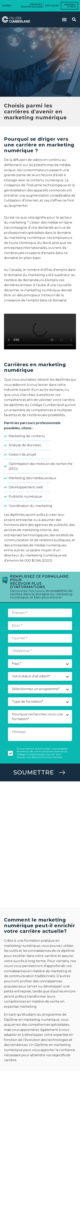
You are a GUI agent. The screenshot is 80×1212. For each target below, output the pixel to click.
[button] (64, 19)
